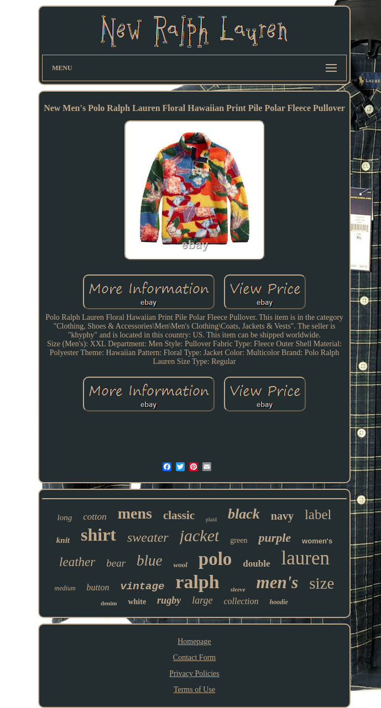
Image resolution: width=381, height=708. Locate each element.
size (321, 583)
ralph (197, 582)
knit (63, 540)
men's (278, 582)
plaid (211, 519)
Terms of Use (194, 689)
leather (77, 562)
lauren (305, 558)
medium (65, 588)
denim (109, 603)
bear (116, 563)
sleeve (238, 589)
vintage (142, 586)
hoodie (279, 602)
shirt (98, 535)
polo (215, 559)
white (137, 602)
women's (317, 541)
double (256, 563)
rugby (169, 600)
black (244, 514)
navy (282, 516)
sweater (148, 537)
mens (135, 513)
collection (240, 601)
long (64, 517)
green (238, 540)
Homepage (194, 641)
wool (180, 565)
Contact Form (194, 657)
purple (274, 538)
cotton (95, 516)
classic (179, 515)
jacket (200, 535)
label (318, 514)
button (98, 587)
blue (150, 560)
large (202, 600)
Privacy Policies (194, 673)
